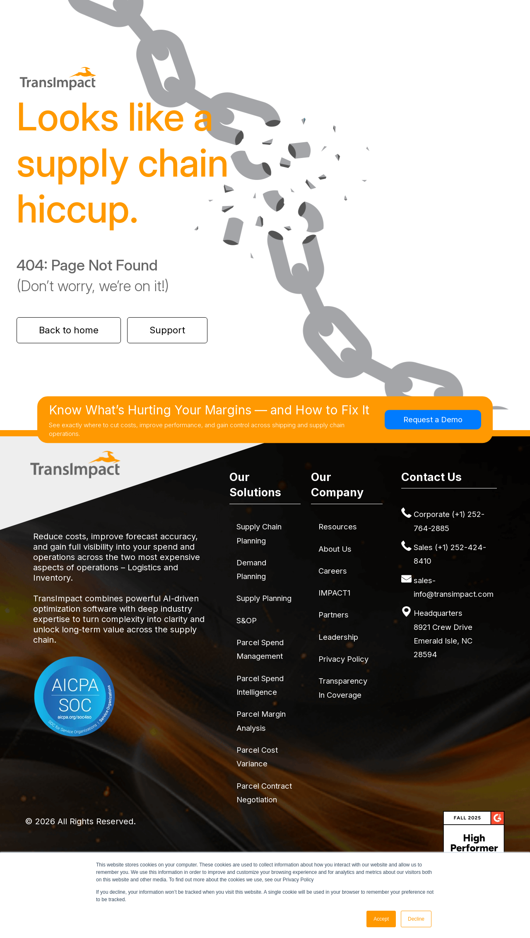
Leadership (338, 636)
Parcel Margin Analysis (261, 720)
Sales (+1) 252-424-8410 (450, 554)
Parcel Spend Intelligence (260, 685)
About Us (335, 548)
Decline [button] (416, 919)
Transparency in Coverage (342, 687)
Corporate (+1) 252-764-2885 (449, 521)
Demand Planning (251, 569)
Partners (333, 614)
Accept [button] (381, 919)
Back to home (69, 330)
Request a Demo (433, 419)
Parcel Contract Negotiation (264, 792)
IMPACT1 (334, 592)
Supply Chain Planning (259, 533)
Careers (332, 570)
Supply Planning (264, 598)
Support (167, 330)
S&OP (246, 620)
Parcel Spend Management (260, 649)
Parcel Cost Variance (257, 756)
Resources (337, 526)
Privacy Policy (343, 658)
